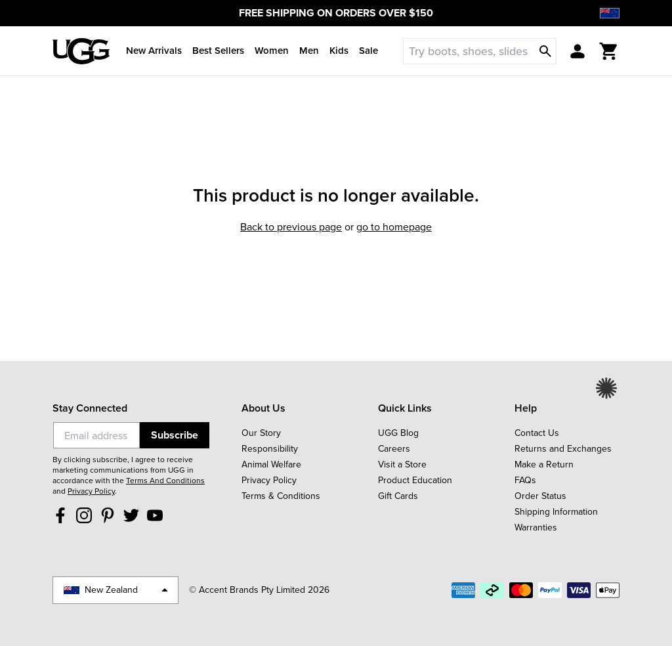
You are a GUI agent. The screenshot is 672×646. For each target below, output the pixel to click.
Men (309, 50)
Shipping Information (556, 512)
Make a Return (544, 464)
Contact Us (536, 433)
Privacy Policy (91, 491)
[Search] (477, 51)
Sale (368, 50)
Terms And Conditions (165, 480)
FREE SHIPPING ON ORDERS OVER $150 (336, 13)
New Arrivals (154, 50)
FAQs (525, 480)
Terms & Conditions (281, 496)
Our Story (261, 433)
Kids (338, 50)
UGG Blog (398, 433)
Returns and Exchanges (563, 449)
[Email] (96, 435)
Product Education (415, 480)
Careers (394, 449)
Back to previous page (291, 226)
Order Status (540, 496)
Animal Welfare (271, 464)
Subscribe (174, 434)
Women (272, 50)
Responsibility (270, 449)
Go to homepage (394, 226)
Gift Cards (398, 496)
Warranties (535, 527)
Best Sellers (218, 50)
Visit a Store (402, 464)
